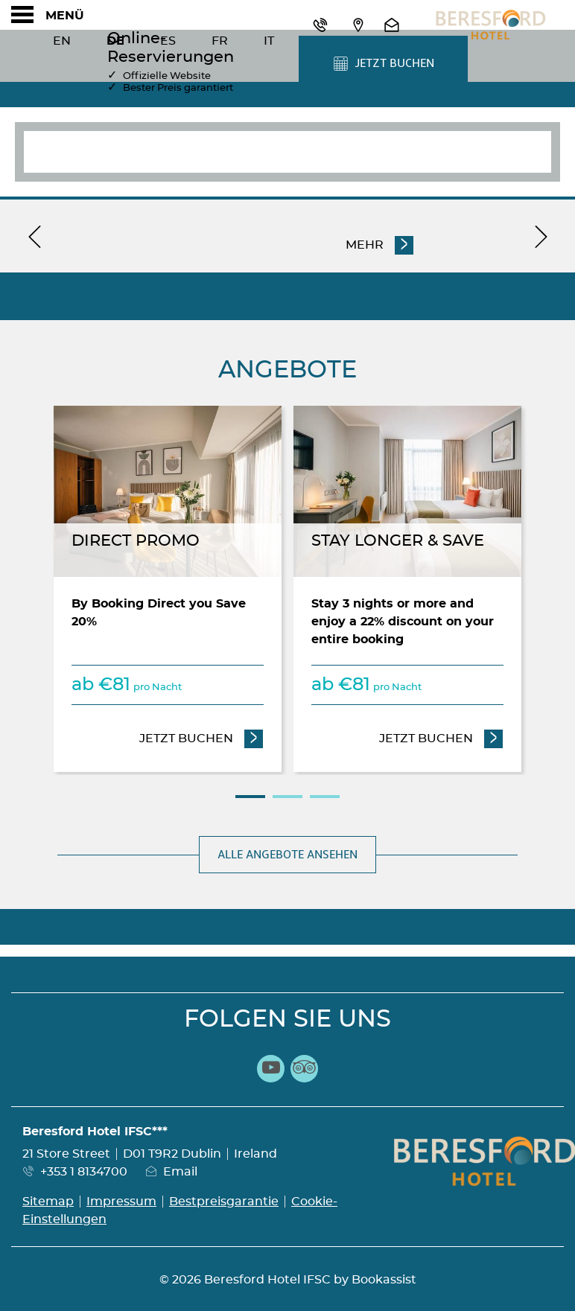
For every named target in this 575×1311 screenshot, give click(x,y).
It (269, 41)
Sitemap (48, 1202)
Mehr (366, 243)
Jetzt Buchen (201, 737)
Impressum (121, 1202)
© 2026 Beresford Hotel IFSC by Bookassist (287, 1280)
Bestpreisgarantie (224, 1202)
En (62, 41)
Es (168, 41)
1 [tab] (250, 796)
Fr (220, 41)
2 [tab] (287, 796)
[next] (541, 236)
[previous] (34, 236)
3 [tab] (325, 796)
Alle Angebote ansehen (287, 854)
